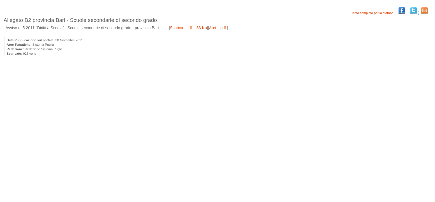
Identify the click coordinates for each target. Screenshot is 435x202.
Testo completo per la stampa (372, 13)
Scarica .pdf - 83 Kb (188, 28)
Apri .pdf (218, 28)
